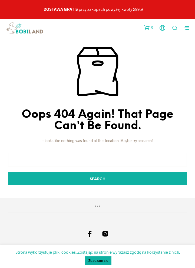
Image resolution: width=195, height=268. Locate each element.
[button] (148, 27)
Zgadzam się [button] (98, 260)
